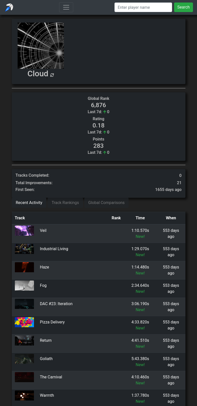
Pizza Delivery (52, 322)
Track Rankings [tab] (65, 202)
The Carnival (51, 377)
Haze (44, 267)
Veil (43, 230)
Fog (43, 285)
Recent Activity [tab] (29, 202)
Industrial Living (54, 248)
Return (46, 340)
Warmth (47, 395)
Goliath (46, 358)
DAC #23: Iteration (56, 303)
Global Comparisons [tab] (106, 202)
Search (183, 7)
